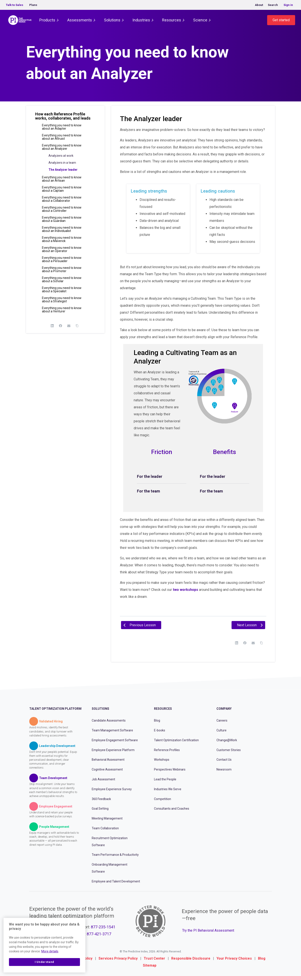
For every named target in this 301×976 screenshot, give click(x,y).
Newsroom (224, 769)
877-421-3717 (99, 934)
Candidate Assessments (109, 720)
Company (224, 708)
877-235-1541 (103, 927)
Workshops (161, 759)
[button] (65, 118)
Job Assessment (103, 779)
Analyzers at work (60, 155)
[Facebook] (60, 325)
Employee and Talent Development (116, 881)
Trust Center (154, 958)
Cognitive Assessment (107, 769)
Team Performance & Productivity (115, 854)
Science (200, 20)
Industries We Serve (167, 789)
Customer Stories (228, 750)
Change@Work (226, 740)
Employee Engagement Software (115, 740)
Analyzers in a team (62, 162)
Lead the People (165, 779)
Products (47, 20)
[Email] (68, 325)
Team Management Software (112, 730)
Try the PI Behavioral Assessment (208, 930)
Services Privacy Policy (118, 958)
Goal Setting (100, 808)
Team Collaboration (105, 828)
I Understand (44, 962)
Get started (281, 20)
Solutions (112, 20)
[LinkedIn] (52, 325)
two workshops (185, 590)
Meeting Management (107, 818)
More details (49, 951)
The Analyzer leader (63, 169)
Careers (221, 720)
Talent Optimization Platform (55, 708)
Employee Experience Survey (112, 789)
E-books (159, 730)
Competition (162, 799)
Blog (157, 720)
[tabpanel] (193, 369)
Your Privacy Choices (234, 958)
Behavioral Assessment (108, 759)
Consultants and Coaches (171, 808)
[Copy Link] (77, 325)
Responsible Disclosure (190, 958)
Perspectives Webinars (169, 769)
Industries (141, 20)
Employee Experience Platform (113, 750)
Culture (221, 730)
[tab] (161, 476)
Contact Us (224, 759)
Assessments (79, 20)
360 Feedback (101, 799)
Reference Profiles (167, 750)
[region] (44, 945)
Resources (171, 20)
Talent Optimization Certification (176, 740)
